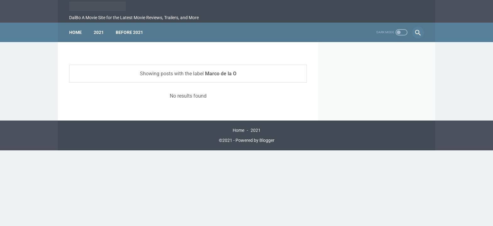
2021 (99, 32)
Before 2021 (129, 32)
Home (75, 32)
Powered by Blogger (254, 140)
